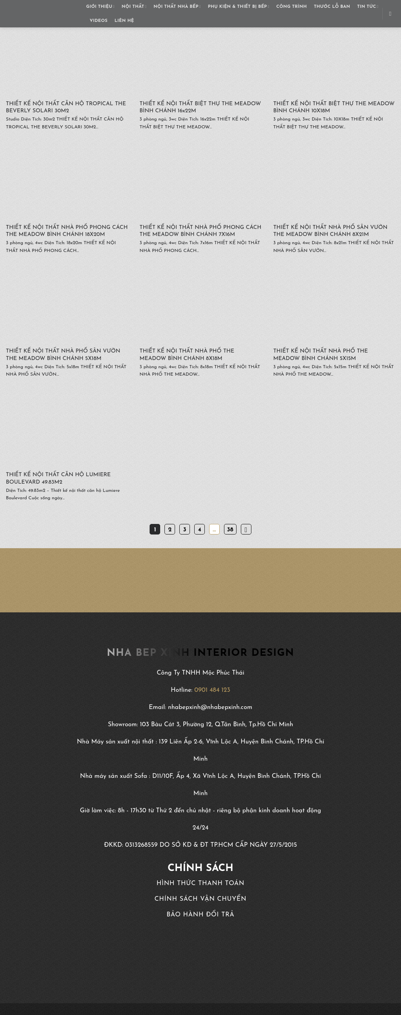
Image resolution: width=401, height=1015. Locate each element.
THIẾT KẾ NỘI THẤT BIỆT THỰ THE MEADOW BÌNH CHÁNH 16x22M (200, 107)
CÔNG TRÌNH (291, 7)
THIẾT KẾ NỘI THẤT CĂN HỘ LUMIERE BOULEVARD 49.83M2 (58, 478)
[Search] (392, 13)
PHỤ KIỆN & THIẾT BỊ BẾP (238, 6)
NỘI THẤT (134, 6)
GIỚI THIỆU (100, 6)
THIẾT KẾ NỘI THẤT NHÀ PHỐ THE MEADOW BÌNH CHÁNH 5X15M (320, 354)
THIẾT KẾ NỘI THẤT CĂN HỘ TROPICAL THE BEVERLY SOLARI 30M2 (66, 107)
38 (230, 530)
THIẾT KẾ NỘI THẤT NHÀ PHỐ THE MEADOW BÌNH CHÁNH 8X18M (186, 354)
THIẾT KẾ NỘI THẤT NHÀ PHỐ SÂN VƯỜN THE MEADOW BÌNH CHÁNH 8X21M (330, 231)
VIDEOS (98, 21)
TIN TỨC (367, 6)
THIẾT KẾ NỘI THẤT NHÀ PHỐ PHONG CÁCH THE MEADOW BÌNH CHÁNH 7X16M (200, 231)
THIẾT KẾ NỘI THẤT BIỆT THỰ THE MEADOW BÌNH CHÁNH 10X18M (334, 107)
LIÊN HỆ (124, 21)
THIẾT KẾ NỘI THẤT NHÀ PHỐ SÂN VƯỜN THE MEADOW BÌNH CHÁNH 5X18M (63, 354)
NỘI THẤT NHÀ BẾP (177, 6)
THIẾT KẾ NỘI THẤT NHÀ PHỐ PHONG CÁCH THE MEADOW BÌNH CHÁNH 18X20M (67, 231)
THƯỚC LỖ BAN (332, 7)
